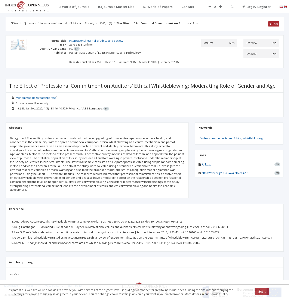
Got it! (262, 291)
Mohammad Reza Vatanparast (36, 98)
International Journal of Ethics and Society (67, 23)
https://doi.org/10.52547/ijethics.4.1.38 (226, 173)
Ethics (238, 138)
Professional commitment (216, 138)
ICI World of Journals (23, 23)
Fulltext (206, 164)
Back (273, 24)
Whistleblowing (252, 138)
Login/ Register (257, 6)
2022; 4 (105, 23)
